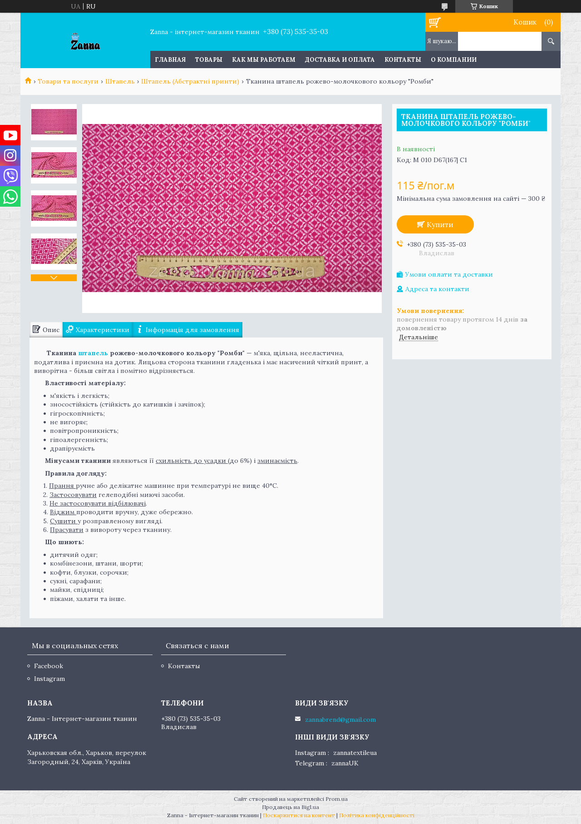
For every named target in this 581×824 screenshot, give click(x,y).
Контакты (402, 60)
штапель (93, 353)
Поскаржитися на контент (299, 815)
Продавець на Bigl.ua (290, 807)
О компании (454, 60)
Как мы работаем (263, 60)
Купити (440, 224)
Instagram (49, 679)
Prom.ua (336, 798)
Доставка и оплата (340, 60)
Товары (208, 60)
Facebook (48, 666)
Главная (170, 60)
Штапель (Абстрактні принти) (190, 81)
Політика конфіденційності (376, 815)
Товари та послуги (68, 81)
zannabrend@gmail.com (340, 719)
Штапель (120, 81)
